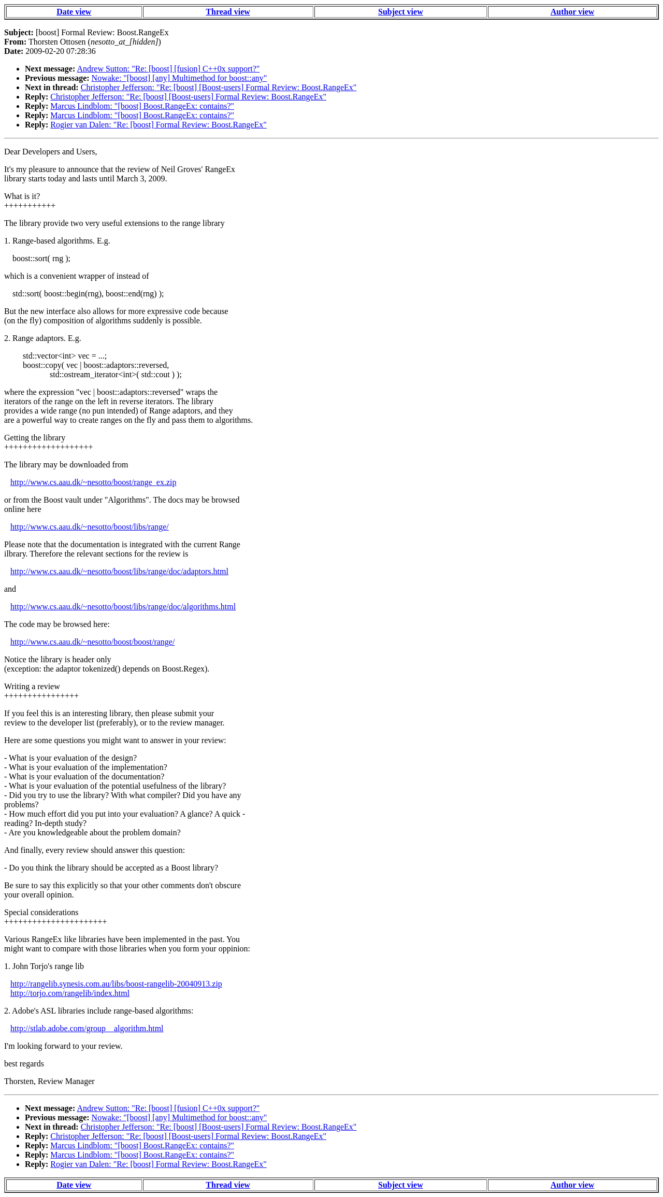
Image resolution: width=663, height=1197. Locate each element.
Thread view (228, 11)
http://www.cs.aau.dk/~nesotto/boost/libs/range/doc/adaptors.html (119, 571)
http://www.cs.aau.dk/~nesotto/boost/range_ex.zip (93, 482)
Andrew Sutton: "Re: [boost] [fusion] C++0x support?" (168, 68)
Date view (73, 11)
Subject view (400, 11)
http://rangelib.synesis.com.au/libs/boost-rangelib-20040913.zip (116, 983)
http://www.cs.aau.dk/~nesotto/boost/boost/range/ (92, 641)
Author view (573, 11)
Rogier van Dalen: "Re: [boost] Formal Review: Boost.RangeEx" (158, 124)
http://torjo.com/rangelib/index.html (69, 993)
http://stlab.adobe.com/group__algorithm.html (87, 1028)
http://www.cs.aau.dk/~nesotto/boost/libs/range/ (89, 526)
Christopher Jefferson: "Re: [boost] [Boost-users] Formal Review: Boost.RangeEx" (219, 87)
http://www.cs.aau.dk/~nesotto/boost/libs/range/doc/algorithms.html (123, 606)
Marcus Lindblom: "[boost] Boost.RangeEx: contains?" (142, 106)
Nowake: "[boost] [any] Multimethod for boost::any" (179, 78)
